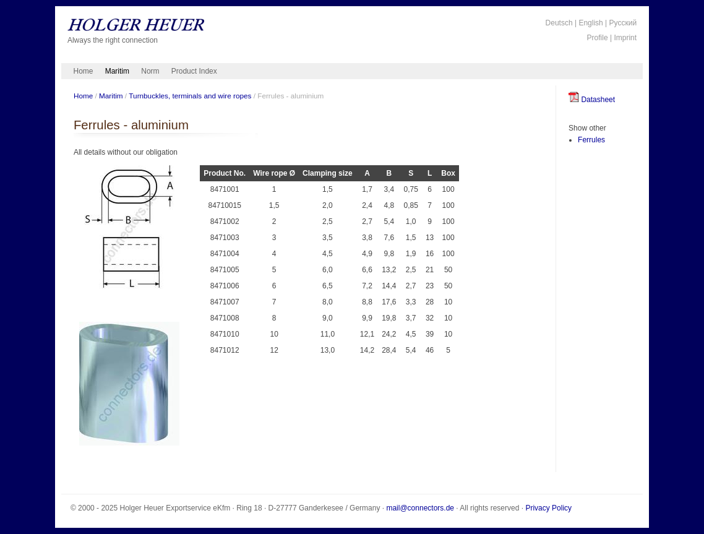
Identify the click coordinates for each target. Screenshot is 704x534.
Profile (597, 37)
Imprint (625, 37)
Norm (150, 71)
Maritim (117, 71)
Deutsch (559, 23)
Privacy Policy (548, 508)
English (590, 23)
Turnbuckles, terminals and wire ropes (190, 96)
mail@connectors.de (420, 508)
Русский (623, 23)
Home (83, 71)
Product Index (194, 71)
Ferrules (591, 140)
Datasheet (592, 99)
